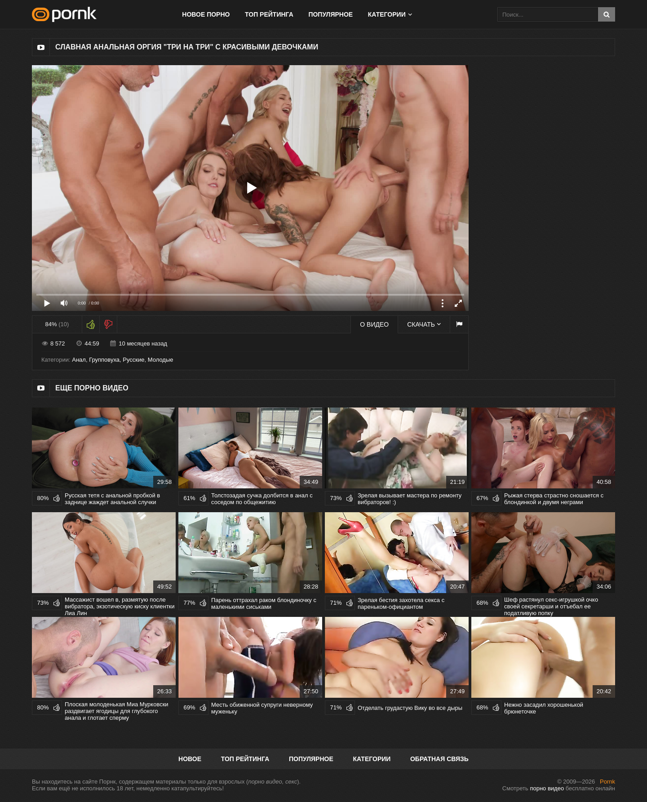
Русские (133, 359)
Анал (79, 359)
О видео (374, 324)
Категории (387, 14)
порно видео (547, 788)
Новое (189, 758)
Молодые (160, 359)
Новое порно (206, 14)
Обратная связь (439, 758)
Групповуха (104, 359)
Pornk (607, 781)
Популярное (330, 14)
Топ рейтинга (269, 14)
